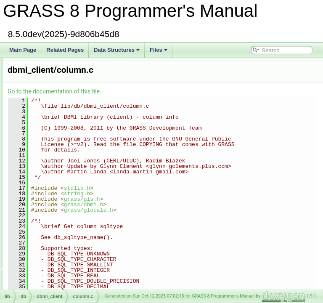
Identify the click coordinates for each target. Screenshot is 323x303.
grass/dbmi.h (189, 221)
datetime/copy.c (45, 279)
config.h (36, 233)
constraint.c (40, 261)
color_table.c (42, 113)
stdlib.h (182, 204)
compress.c (40, 215)
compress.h (41, 224)
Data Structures (117, 50)
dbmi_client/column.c (51, 178)
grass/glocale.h (193, 226)
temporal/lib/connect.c (52, 252)
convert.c (38, 270)
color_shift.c (41, 94)
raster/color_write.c (49, 122)
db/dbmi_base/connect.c (55, 242)
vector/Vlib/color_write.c (54, 131)
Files (158, 50)
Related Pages (65, 50)
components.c (43, 205)
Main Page (22, 50)
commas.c (39, 196)
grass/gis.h (187, 215)
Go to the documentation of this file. (160, 91)
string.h (182, 210)
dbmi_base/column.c (51, 168)
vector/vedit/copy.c (48, 289)
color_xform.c (43, 141)
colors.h (36, 150)
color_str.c (39, 103)
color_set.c (40, 85)
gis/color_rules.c (46, 66)
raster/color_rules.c (49, 76)
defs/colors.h (42, 159)
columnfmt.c (41, 187)
